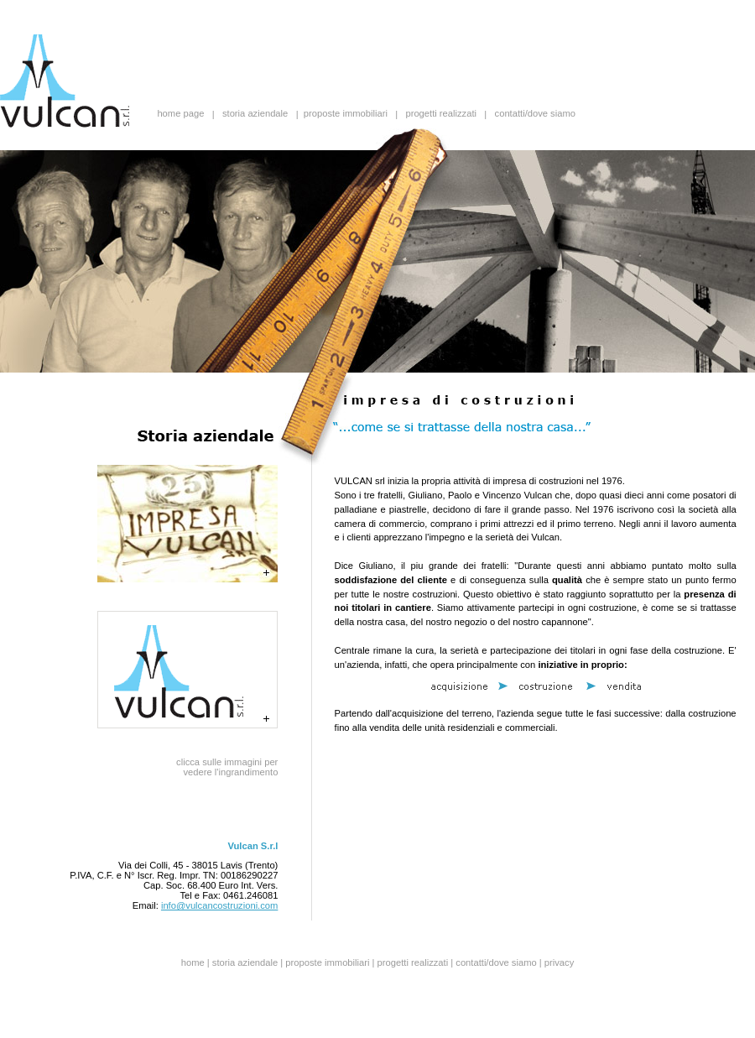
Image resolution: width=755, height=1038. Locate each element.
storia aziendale (255, 114)
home (193, 962)
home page (180, 114)
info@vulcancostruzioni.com (219, 905)
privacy (559, 962)
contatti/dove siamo (535, 114)
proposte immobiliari (346, 114)
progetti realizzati (440, 114)
